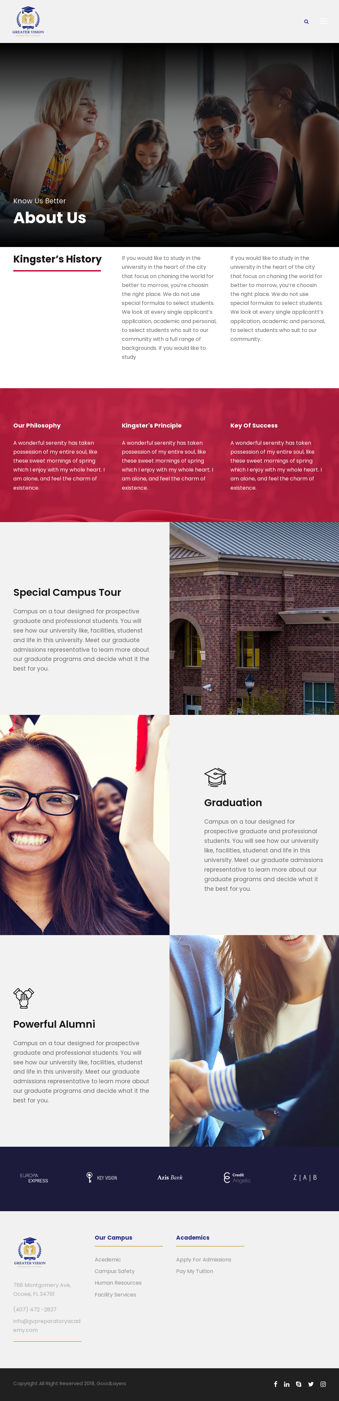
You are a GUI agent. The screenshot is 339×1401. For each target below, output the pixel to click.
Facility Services (115, 1294)
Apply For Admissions (203, 1259)
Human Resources (118, 1283)
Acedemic (108, 1259)
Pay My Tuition (194, 1271)
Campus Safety (115, 1271)
